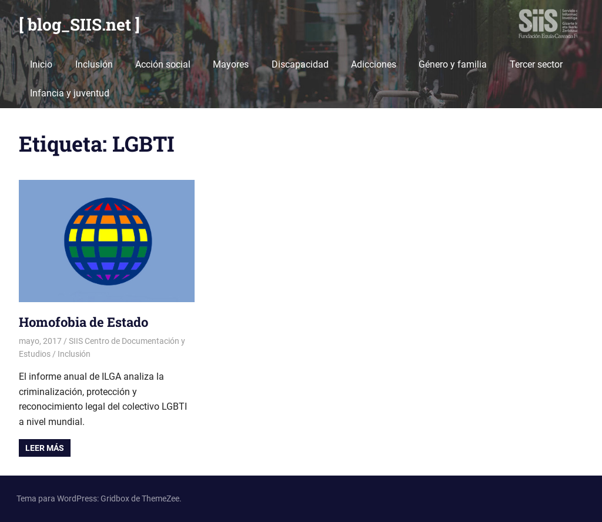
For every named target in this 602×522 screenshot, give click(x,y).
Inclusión (94, 64)
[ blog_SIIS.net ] (79, 24)
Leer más (44, 448)
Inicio (41, 64)
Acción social (162, 64)
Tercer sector (536, 64)
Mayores (231, 64)
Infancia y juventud (69, 93)
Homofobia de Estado (83, 321)
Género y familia (453, 64)
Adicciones (373, 64)
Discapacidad (300, 64)
